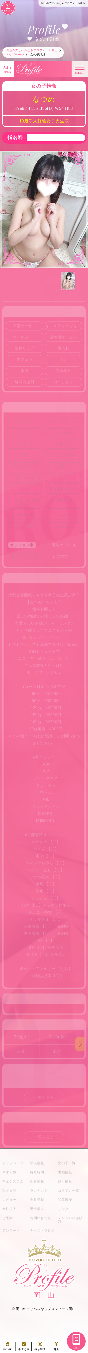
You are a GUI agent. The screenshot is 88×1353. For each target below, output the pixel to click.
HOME (7, 1348)
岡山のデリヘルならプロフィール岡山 (46, 1309)
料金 (56, 1348)
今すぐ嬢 (24, 1348)
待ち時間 (40, 1348)
